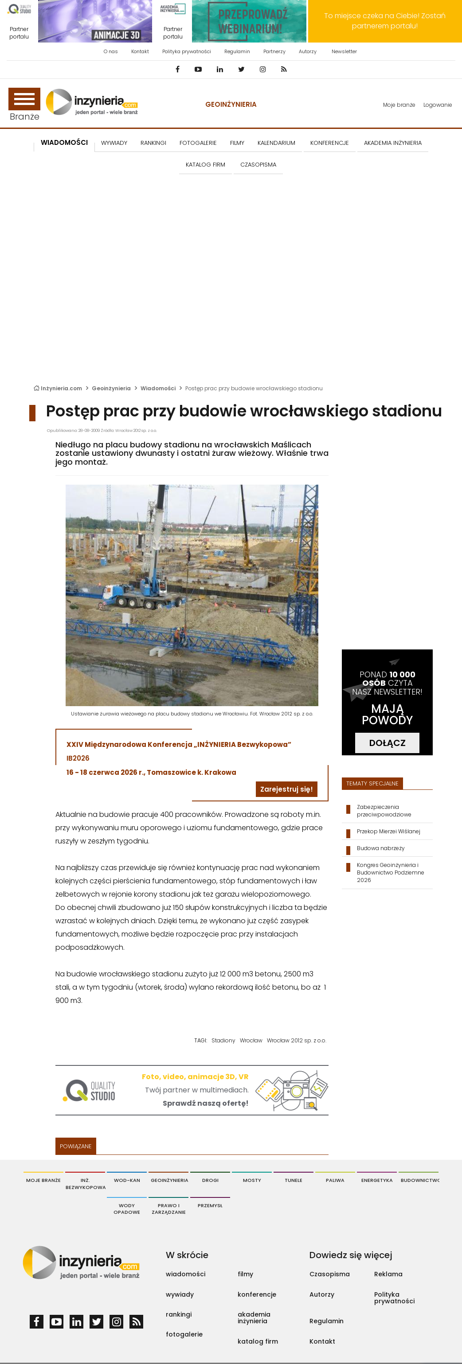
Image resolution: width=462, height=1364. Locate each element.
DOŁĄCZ (387, 743)
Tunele (293, 1180)
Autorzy (308, 51)
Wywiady (114, 143)
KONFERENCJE (329, 143)
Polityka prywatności (186, 51)
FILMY (237, 143)
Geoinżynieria (231, 104)
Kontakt (140, 51)
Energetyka (377, 1180)
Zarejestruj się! (286, 789)
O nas (111, 51)
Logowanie (437, 105)
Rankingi (153, 143)
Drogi (210, 1180)
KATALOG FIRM (205, 164)
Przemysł (210, 1205)
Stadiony (223, 1040)
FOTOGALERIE (198, 143)
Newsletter (344, 51)
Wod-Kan (127, 1180)
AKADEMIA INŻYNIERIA (393, 143)
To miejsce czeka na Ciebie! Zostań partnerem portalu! (385, 21)
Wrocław (251, 1040)
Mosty (252, 1180)
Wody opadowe (127, 1209)
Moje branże (399, 105)
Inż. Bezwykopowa (85, 1184)
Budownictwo (420, 1180)
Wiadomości (64, 142)
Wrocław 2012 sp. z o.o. (296, 1040)
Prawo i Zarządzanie (169, 1209)
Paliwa (335, 1180)
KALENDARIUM (276, 143)
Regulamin (237, 51)
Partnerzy (274, 51)
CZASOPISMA (258, 164)
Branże (24, 105)
